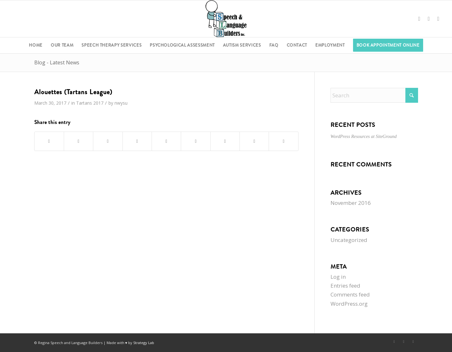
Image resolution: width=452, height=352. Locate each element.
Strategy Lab (143, 342)
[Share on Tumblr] (195, 141)
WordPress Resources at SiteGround (364, 136)
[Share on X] (78, 141)
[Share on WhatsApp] (107, 141)
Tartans (84, 103)
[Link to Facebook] (419, 18)
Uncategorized (349, 240)
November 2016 (351, 202)
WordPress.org (349, 303)
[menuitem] (36, 45)
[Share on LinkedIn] (166, 141)
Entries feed (345, 285)
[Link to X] (429, 18)
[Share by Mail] (283, 141)
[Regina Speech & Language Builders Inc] (226, 18)
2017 (98, 103)
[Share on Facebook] (49, 141)
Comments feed (350, 294)
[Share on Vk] (225, 141)
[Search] (374, 95)
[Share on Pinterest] (137, 141)
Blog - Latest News (56, 62)
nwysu (121, 103)
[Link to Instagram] (438, 18)
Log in (338, 276)
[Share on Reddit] (254, 141)
